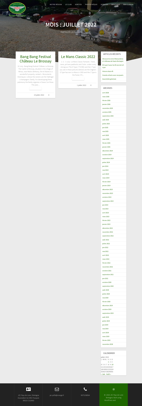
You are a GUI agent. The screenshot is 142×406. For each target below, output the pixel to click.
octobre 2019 (106, 309)
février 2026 (106, 100)
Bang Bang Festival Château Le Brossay (35, 59)
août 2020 (105, 290)
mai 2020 (105, 298)
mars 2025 (105, 139)
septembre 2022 (108, 236)
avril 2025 (105, 135)
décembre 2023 (107, 189)
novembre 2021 (107, 267)
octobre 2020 (106, 282)
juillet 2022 (106, 244)
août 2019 (105, 317)
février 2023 (106, 220)
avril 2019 (105, 333)
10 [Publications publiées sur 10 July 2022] (112, 364)
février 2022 (106, 263)
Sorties (78, 4)
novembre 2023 (107, 193)
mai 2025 (105, 131)
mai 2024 (105, 170)
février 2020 (106, 302)
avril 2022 (105, 255)
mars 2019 (105, 336)
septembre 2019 (108, 313)
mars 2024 (105, 178)
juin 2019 (105, 325)
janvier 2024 (106, 185)
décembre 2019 (107, 305)
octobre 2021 (106, 271)
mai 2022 (105, 251)
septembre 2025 (108, 116)
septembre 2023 (108, 201)
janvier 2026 (106, 104)
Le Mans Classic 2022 (78, 56)
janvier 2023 (106, 224)
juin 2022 (105, 247)
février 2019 (106, 340)
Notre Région (56, 4)
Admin (27, 95)
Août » (108, 374)
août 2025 (105, 120)
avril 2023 (105, 213)
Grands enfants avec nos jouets (112, 75)
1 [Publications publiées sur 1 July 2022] (108, 362)
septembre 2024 (108, 158)
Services (104, 4)
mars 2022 (105, 259)
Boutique (116, 4)
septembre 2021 (108, 274)
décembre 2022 (107, 228)
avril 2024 (105, 174)
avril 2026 (105, 93)
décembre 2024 (107, 151)
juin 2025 (105, 127)
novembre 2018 (107, 344)
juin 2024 (105, 166)
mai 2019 (105, 329)
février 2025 (106, 143)
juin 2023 (105, 205)
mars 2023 (105, 216)
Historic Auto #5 (107, 71)
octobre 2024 (106, 155)
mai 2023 (105, 209)
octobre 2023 (106, 197)
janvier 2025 (106, 147)
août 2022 (105, 240)
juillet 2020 (106, 294)
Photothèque (91, 4)
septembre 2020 (108, 286)
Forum (130, 13)
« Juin (103, 374)
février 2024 (106, 182)
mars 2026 (105, 97)
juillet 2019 (106, 321)
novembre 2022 (107, 232)
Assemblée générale (109, 79)
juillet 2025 (106, 124)
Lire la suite (35, 88)
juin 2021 (105, 278)
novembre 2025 (107, 108)
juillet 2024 (106, 162)
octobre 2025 (106, 112)
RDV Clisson (128, 4)
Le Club (68, 4)
